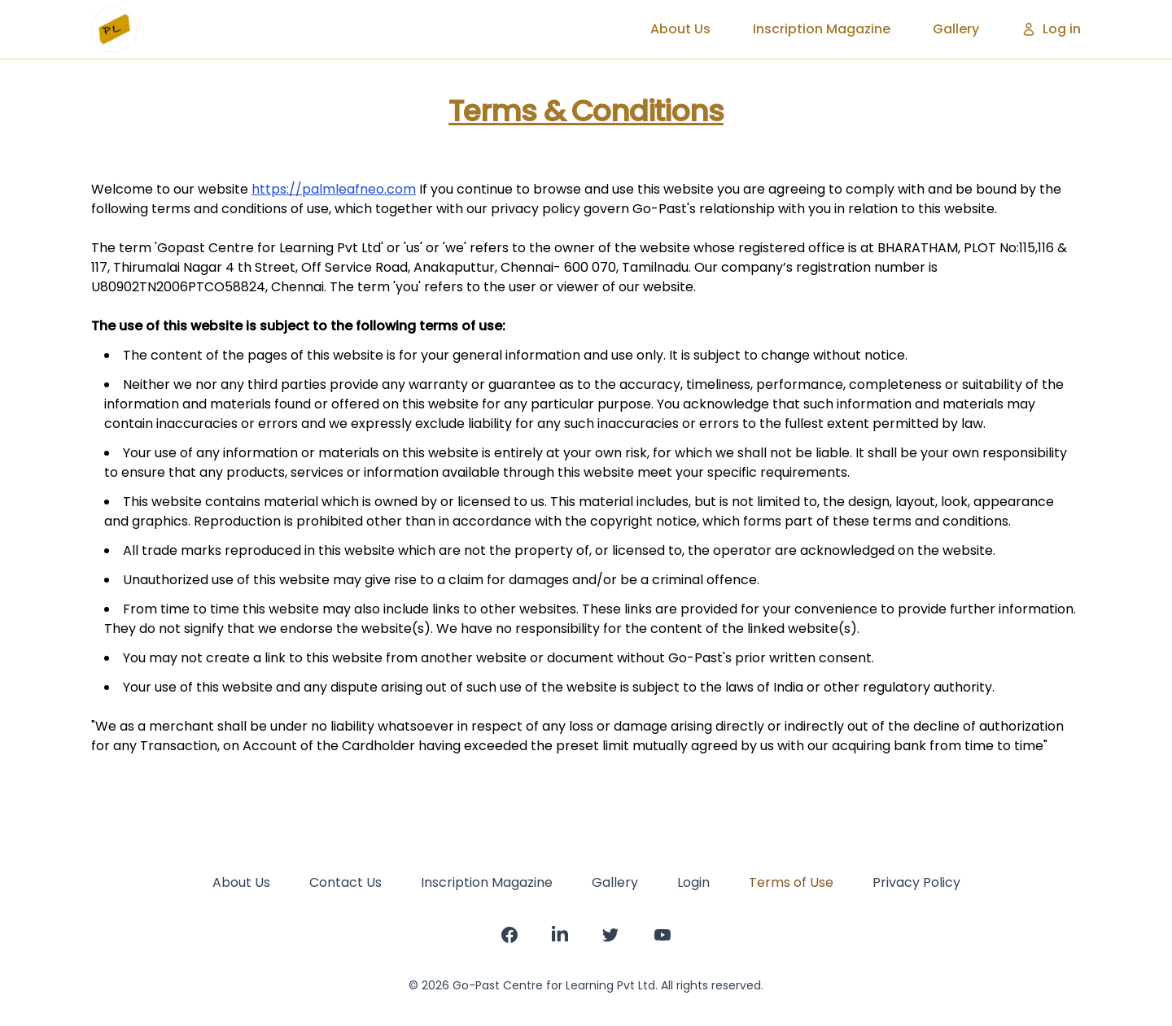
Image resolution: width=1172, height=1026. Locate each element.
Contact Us (345, 882)
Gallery (956, 29)
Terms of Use (791, 882)
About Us (680, 29)
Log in (1051, 29)
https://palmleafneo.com (333, 189)
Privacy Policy (916, 882)
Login (693, 882)
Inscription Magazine (821, 29)
